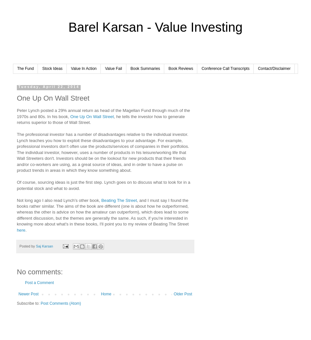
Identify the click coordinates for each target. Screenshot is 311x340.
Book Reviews (180, 68)
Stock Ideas (52, 68)
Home (106, 294)
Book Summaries (145, 68)
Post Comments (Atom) (60, 303)
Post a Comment (39, 282)
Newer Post (28, 294)
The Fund (25, 68)
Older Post (183, 294)
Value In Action (84, 68)
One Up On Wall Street (92, 116)
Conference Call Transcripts (225, 68)
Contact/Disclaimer (274, 68)
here (21, 230)
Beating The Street (119, 200)
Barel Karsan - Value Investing (155, 27)
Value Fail (113, 68)
